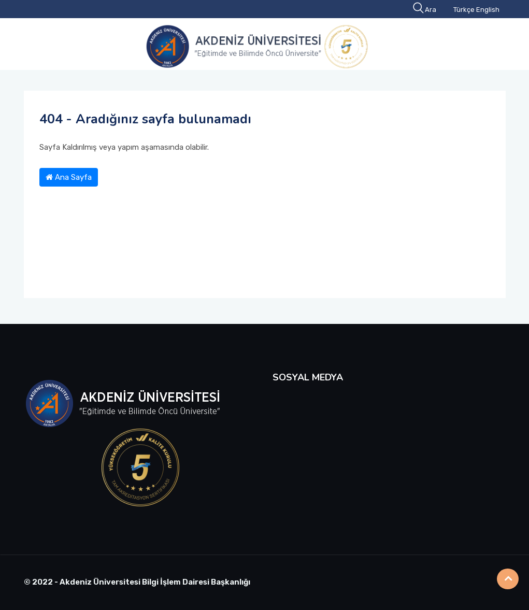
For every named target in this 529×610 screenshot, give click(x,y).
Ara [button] (425, 9)
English (487, 9)
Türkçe (464, 9)
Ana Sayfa (69, 177)
